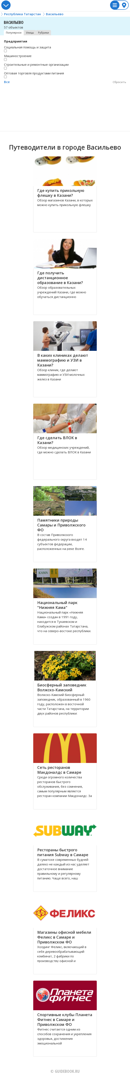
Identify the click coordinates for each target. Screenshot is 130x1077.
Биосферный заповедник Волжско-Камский (61, 687)
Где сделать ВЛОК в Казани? (57, 440)
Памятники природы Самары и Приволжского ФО (61, 525)
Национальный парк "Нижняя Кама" (57, 605)
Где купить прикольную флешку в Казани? (60, 193)
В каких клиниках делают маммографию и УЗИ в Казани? (62, 360)
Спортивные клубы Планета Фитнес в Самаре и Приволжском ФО (64, 1019)
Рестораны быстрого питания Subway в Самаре (62, 852)
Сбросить (119, 82)
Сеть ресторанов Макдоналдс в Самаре (59, 770)
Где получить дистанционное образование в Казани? (60, 277)
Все (7, 81)
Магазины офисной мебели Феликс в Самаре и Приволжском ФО (64, 937)
